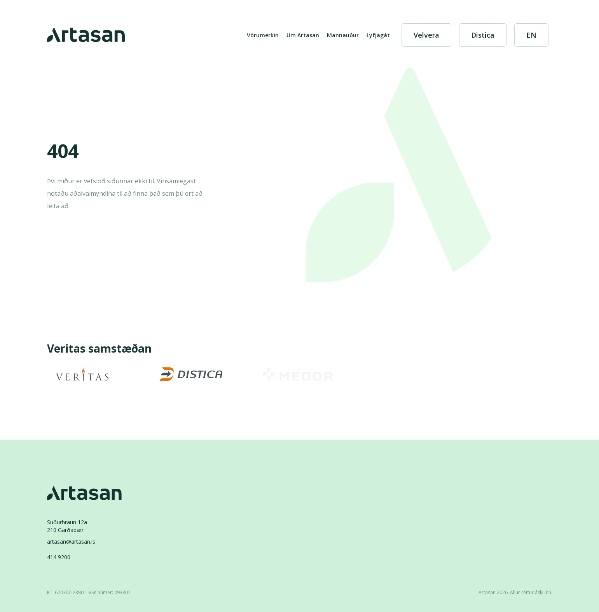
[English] (531, 35)
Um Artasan (302, 35)
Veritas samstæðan (99, 349)
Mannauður (343, 35)
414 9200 (58, 557)
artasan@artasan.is (71, 541)
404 (63, 151)
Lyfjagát (378, 35)
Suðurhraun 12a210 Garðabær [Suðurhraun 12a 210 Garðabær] (67, 526)
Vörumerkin (263, 35)
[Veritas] (82, 374)
